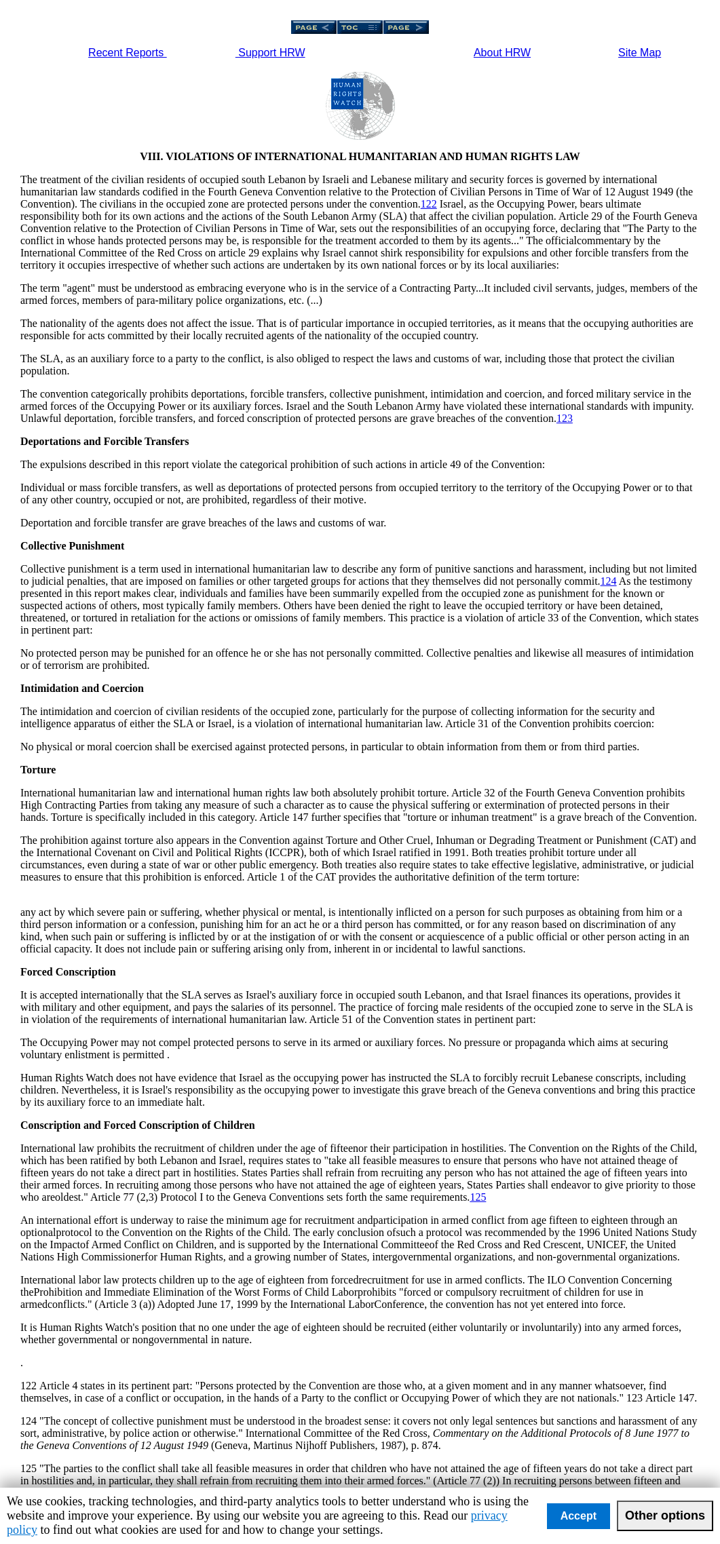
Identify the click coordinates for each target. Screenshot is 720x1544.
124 (609, 581)
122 (429, 204)
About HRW (502, 52)
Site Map (639, 52)
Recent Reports (127, 52)
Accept (578, 1516)
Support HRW (270, 52)
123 (564, 418)
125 (478, 1197)
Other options (665, 1515)
